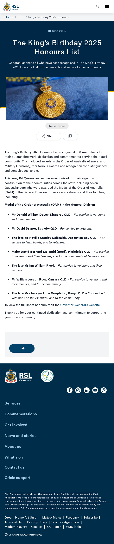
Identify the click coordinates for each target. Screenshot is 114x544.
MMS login (73, 526)
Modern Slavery (16, 526)
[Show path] (20, 17)
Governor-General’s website (80, 304)
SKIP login (54, 526)
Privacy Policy (37, 522)
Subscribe (90, 517)
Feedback (72, 517)
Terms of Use (14, 522)
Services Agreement (65, 522)
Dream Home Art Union (21, 517)
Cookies (37, 526)
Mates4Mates (52, 517)
